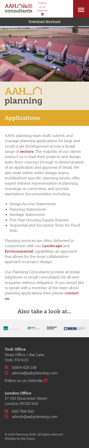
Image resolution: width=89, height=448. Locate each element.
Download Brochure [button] (44, 22)
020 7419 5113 (19, 411)
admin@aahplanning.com (31, 373)
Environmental (19, 251)
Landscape (52, 246)
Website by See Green (20, 438)
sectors (26, 151)
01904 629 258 (21, 367)
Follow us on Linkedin (28, 381)
